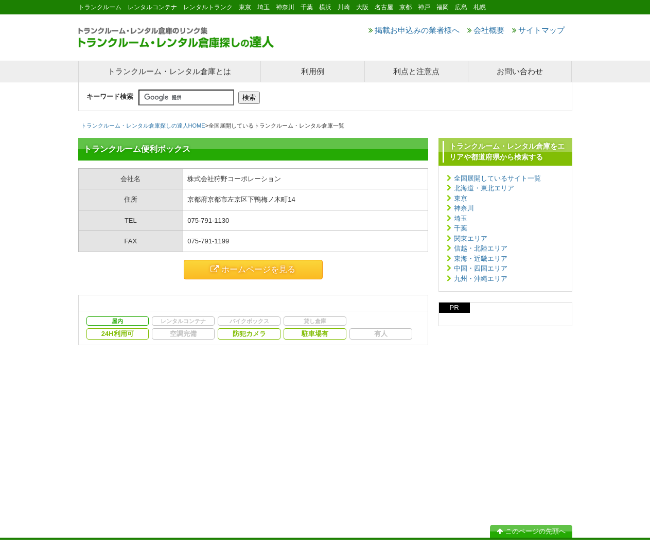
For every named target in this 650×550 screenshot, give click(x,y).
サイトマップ (538, 30)
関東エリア (470, 238)
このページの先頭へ (531, 531)
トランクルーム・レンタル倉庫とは (169, 71)
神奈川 (464, 208)
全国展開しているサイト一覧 (497, 178)
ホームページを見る (252, 269)
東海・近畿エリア (480, 258)
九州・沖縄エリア (480, 278)
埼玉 (460, 218)
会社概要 (485, 30)
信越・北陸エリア (480, 248)
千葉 (460, 228)
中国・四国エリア (480, 268)
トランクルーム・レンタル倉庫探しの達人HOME (143, 125)
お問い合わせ (520, 71)
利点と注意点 (416, 71)
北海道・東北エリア (484, 188)
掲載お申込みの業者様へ (414, 30)
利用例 (312, 71)
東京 (460, 198)
